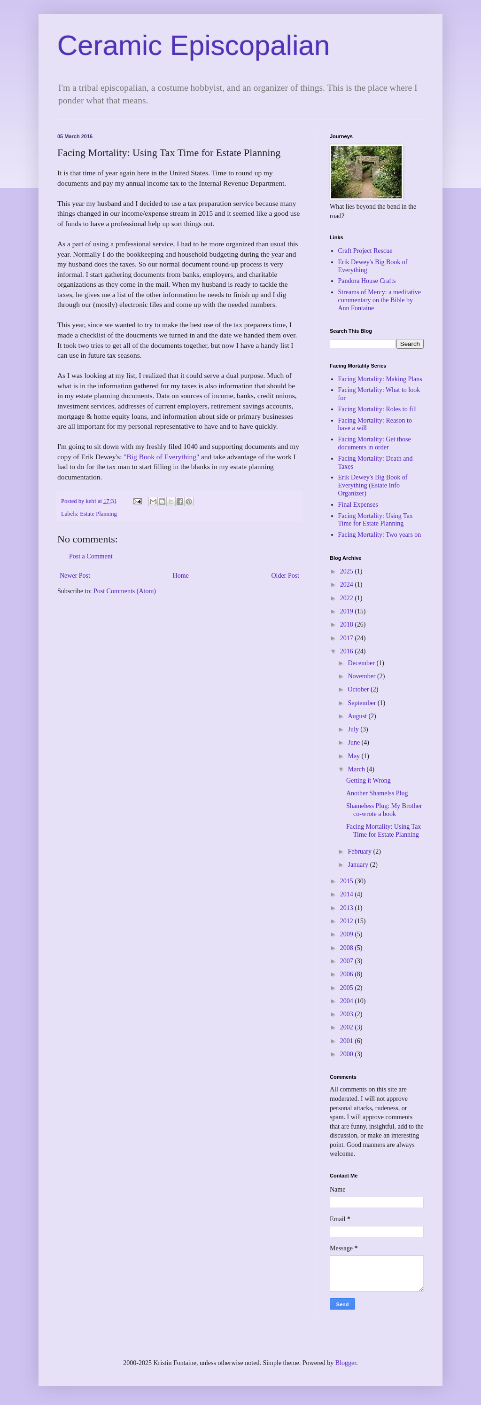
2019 (347, 611)
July (354, 729)
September (362, 702)
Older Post (286, 575)
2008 (347, 947)
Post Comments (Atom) (124, 591)
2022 (347, 598)
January (359, 864)
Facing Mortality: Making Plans (380, 379)
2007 (347, 961)
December (362, 663)
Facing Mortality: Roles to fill (377, 409)
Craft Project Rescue (365, 250)
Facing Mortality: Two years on (379, 534)
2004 (347, 1001)
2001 (347, 1040)
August (358, 716)
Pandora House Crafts (367, 280)
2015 (347, 881)
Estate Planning (98, 513)
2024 (347, 584)
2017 (347, 638)
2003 (347, 1014)
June (354, 742)
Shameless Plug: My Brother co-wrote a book (384, 809)
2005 (347, 987)
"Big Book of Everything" (161, 457)
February (360, 851)
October (359, 689)
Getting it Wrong (368, 780)
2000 (347, 1054)
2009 (347, 934)
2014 (347, 894)
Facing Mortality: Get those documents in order (374, 443)
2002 (347, 1027)
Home (181, 575)
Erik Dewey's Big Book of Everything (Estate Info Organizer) (373, 485)
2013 (347, 907)
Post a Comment (91, 556)
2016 (347, 651)
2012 (347, 921)
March (357, 769)
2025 (347, 571)
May (354, 756)
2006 (347, 974)
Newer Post (75, 575)
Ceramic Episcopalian (193, 45)
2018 (347, 624)
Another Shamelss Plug (377, 793)
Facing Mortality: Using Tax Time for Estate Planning (375, 519)
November (362, 676)
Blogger (345, 1362)
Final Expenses (358, 504)
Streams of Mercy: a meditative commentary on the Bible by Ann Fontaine (379, 300)
